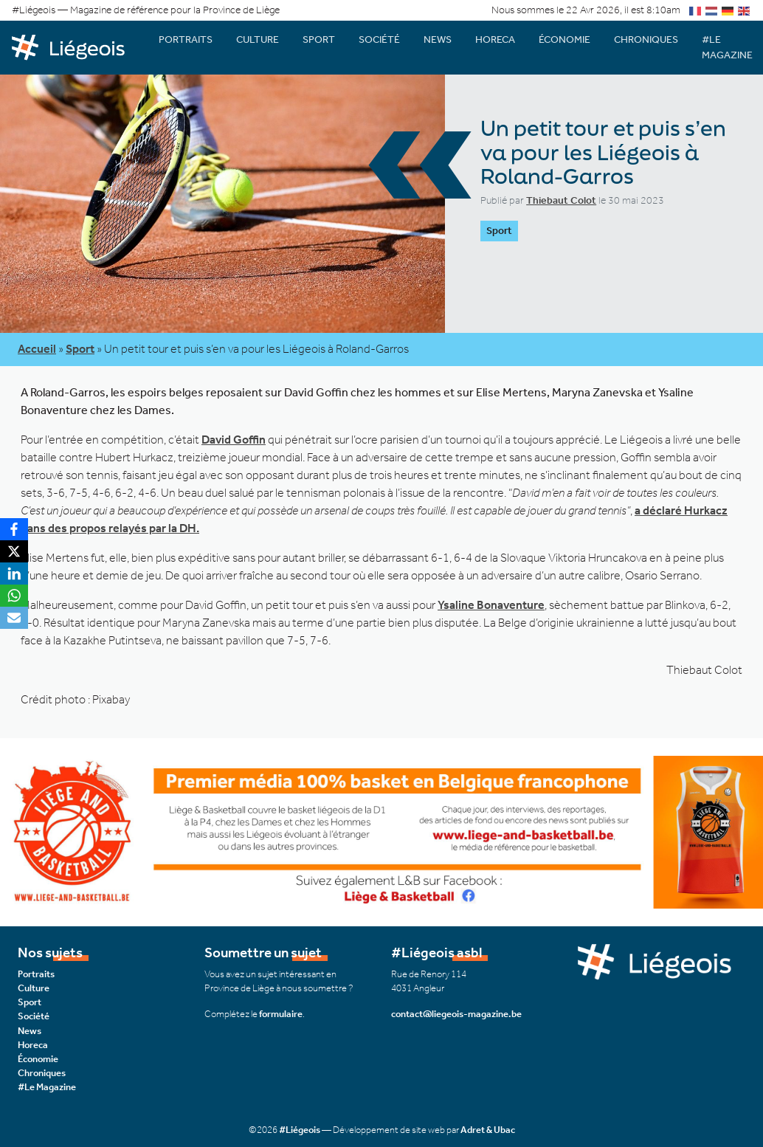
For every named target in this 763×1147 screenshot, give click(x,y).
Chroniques (646, 39)
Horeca (495, 39)
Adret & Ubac (487, 1129)
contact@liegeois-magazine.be (456, 1013)
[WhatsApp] (14, 596)
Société (379, 39)
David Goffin (233, 440)
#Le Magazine (47, 1086)
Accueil (37, 349)
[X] (14, 551)
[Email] (14, 618)
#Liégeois (299, 1129)
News (438, 39)
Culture (257, 39)
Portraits (186, 39)
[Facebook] (14, 529)
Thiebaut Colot (561, 200)
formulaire (281, 1013)
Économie (564, 39)
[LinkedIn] (14, 573)
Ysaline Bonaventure (491, 605)
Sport (319, 39)
